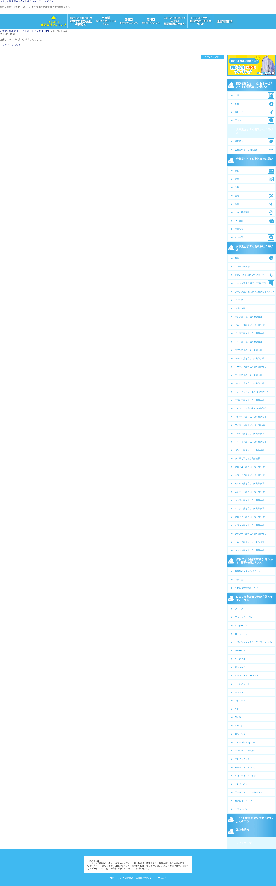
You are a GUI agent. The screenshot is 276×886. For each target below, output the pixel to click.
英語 (237, 258)
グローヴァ (240, 650)
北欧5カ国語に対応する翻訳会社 (250, 275)
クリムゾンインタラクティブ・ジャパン (254, 642)
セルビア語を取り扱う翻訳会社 (249, 483)
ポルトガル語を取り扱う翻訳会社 (250, 325)
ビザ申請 (239, 237)
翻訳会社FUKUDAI (244, 801)
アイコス (239, 609)
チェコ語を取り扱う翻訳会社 (248, 375)
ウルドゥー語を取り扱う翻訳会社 (250, 442)
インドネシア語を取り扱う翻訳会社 (251, 392)
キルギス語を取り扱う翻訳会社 (249, 542)
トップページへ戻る (10, 45)
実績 (237, 95)
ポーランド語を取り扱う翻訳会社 (250, 366)
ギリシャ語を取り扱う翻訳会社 (249, 358)
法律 (237, 187)
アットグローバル (243, 617)
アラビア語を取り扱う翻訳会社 (249, 400)
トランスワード (242, 684)
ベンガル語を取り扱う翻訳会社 (249, 450)
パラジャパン (241, 809)
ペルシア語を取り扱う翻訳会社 (249, 383)
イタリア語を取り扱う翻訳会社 (249, 333)
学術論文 (239, 141)
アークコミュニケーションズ (248, 792)
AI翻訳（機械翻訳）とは (246, 588)
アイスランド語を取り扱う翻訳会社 (251, 408)
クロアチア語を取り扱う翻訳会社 (250, 533)
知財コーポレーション (245, 776)
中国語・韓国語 (242, 266)
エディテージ (241, 634)
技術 (237, 170)
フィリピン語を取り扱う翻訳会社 (250, 425)
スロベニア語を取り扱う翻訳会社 (250, 467)
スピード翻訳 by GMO (245, 742)
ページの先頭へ (212, 56)
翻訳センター (241, 734)
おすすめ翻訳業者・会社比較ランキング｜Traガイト (26, 1)
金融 (237, 195)
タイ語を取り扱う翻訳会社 (247, 458)
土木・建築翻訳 (242, 212)
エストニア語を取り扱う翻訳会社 (250, 475)
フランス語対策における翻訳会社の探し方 (255, 292)
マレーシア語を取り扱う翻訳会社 (250, 417)
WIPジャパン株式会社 (245, 750)
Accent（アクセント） (245, 767)
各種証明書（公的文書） (246, 149)
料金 (237, 104)
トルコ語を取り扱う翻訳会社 (248, 341)
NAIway (238, 725)
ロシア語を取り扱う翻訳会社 (248, 316)
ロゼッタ (239, 692)
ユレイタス (240, 700)
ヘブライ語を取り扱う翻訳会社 (249, 500)
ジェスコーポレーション (246, 675)
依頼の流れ (240, 579)
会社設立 (239, 229)
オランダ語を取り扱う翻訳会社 (249, 525)
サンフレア (240, 667)
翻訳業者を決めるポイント (247, 571)
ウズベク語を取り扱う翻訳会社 (249, 550)
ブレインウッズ (242, 759)
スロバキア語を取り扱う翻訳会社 (250, 517)
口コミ (238, 120)
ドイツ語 (239, 300)
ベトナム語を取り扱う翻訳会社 (249, 508)
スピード (239, 112)
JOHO (238, 717)
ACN (237, 709)
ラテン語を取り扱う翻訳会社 (248, 350)
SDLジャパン (241, 784)
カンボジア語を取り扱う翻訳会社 (250, 492)
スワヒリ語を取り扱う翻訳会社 (249, 433)
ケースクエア (241, 659)
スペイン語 (240, 308)
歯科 (237, 204)
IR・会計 (239, 220)
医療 (237, 179)
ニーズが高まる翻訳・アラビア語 (250, 283)
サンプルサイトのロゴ (11, 12)
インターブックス (243, 625)
